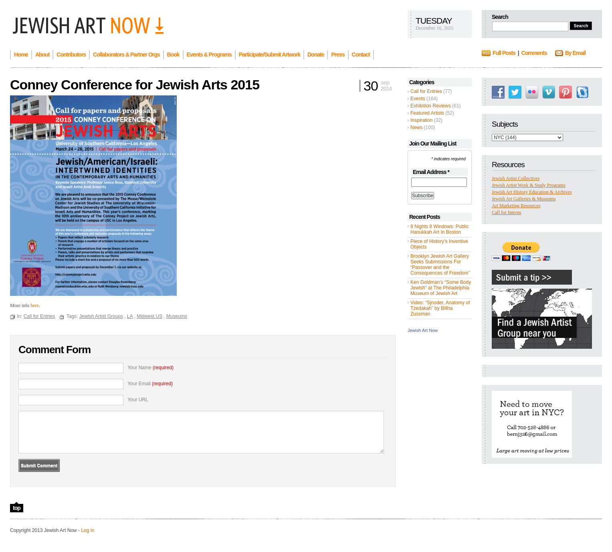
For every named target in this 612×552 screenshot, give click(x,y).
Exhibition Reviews (430, 106)
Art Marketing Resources (516, 205)
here (34, 305)
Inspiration (421, 120)
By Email (575, 53)
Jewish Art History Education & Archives (532, 192)
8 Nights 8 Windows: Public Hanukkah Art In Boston (439, 229)
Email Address (431, 172)
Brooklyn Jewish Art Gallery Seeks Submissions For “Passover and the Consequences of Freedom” (440, 264)
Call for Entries (426, 91)
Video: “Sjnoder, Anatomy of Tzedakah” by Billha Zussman (440, 308)
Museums (176, 316)
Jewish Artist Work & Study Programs (529, 185)
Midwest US (149, 316)
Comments (534, 53)
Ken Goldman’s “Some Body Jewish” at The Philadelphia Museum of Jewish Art (440, 287)
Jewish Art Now (423, 330)
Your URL (137, 399)
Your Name (150, 367)
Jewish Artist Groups (101, 316)
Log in (87, 530)
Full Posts (504, 53)
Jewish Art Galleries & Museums (523, 199)
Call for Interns (506, 212)
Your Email (150, 383)
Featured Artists (427, 113)
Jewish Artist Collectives (515, 178)
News (416, 127)
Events (417, 98)
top (16, 508)
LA (130, 316)
